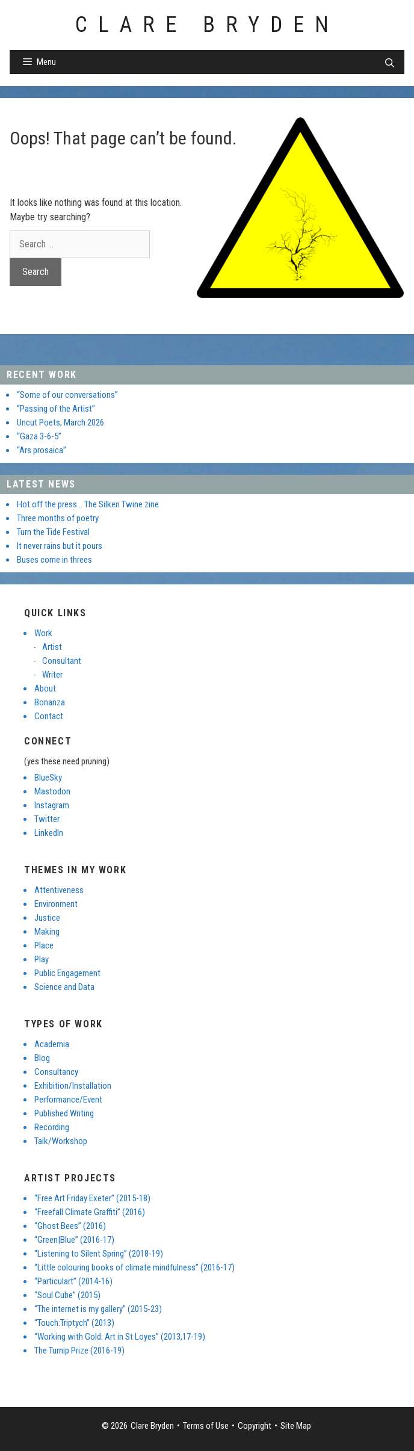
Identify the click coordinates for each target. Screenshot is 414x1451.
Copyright (254, 1425)
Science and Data (64, 987)
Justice (47, 917)
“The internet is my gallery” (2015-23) (98, 1309)
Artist (52, 647)
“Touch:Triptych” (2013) (74, 1322)
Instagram (51, 805)
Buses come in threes (54, 559)
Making (47, 931)
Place (44, 945)
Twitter (47, 819)
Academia (51, 1044)
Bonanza (49, 702)
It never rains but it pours (59, 545)
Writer (52, 674)
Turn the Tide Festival (53, 532)
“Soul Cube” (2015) (67, 1295)
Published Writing (64, 1113)
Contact (48, 716)
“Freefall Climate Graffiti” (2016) (89, 1212)
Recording (51, 1127)
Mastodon (52, 791)
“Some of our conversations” (67, 394)
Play (41, 959)
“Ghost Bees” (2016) (70, 1226)
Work (43, 633)
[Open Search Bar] (389, 63)
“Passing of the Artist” (56, 408)
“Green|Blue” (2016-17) (74, 1239)
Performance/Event (68, 1099)
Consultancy (56, 1071)
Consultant (61, 660)
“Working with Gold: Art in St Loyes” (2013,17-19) (119, 1336)
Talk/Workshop (60, 1141)
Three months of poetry (58, 518)
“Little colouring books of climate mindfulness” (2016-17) (134, 1267)
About (45, 688)
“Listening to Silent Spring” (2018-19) (98, 1253)
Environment (56, 904)
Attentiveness (59, 890)
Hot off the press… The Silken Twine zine (88, 504)
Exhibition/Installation (72, 1085)
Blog (42, 1058)
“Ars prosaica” (41, 450)
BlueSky (48, 777)
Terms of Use (206, 1425)
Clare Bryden (207, 24)
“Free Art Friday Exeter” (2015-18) (92, 1198)
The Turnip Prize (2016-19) (79, 1350)
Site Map (295, 1425)
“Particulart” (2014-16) (73, 1281)
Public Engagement (67, 973)
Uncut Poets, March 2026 (60, 422)
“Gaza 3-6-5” (39, 436)
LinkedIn (48, 833)
